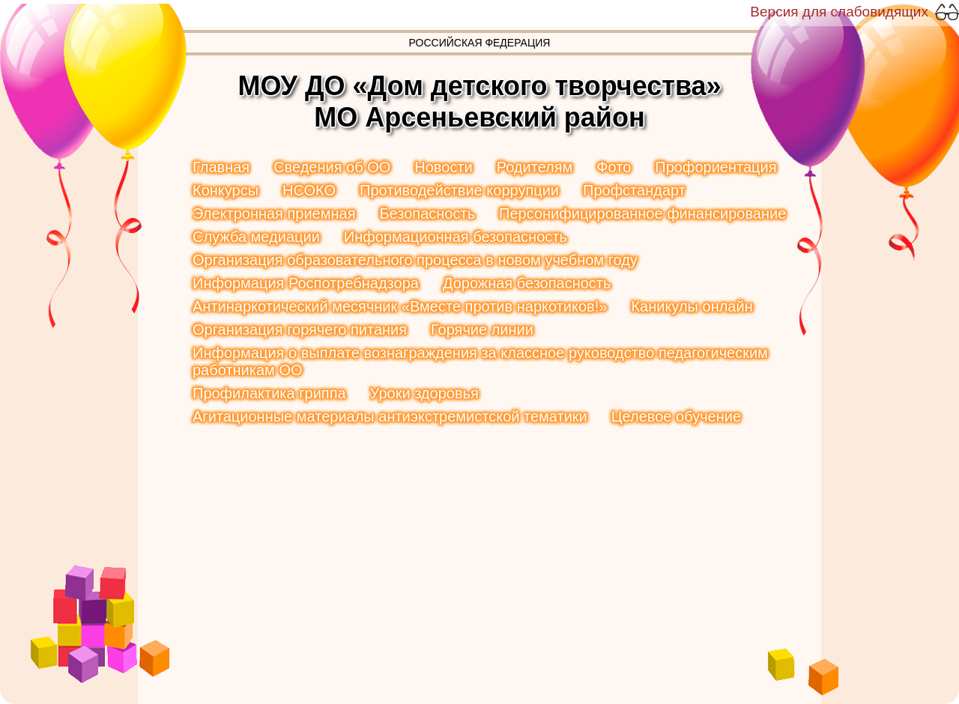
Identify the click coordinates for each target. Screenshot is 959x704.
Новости (443, 167)
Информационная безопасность (455, 236)
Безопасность (427, 213)
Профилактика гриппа (269, 393)
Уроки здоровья (424, 393)
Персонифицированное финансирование (642, 213)
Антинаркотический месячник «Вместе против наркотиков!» (400, 306)
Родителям (535, 167)
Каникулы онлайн (691, 306)
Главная (221, 167)
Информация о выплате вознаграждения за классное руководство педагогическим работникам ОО (480, 361)
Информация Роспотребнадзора (306, 283)
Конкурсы (225, 190)
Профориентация (715, 167)
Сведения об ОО (331, 167)
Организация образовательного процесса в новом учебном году (415, 260)
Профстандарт (634, 190)
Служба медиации (256, 236)
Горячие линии (482, 329)
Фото (613, 167)
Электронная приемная (274, 213)
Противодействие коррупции (459, 190)
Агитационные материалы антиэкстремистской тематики (390, 416)
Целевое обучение (676, 416)
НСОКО (309, 190)
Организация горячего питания (300, 329)
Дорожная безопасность (527, 283)
